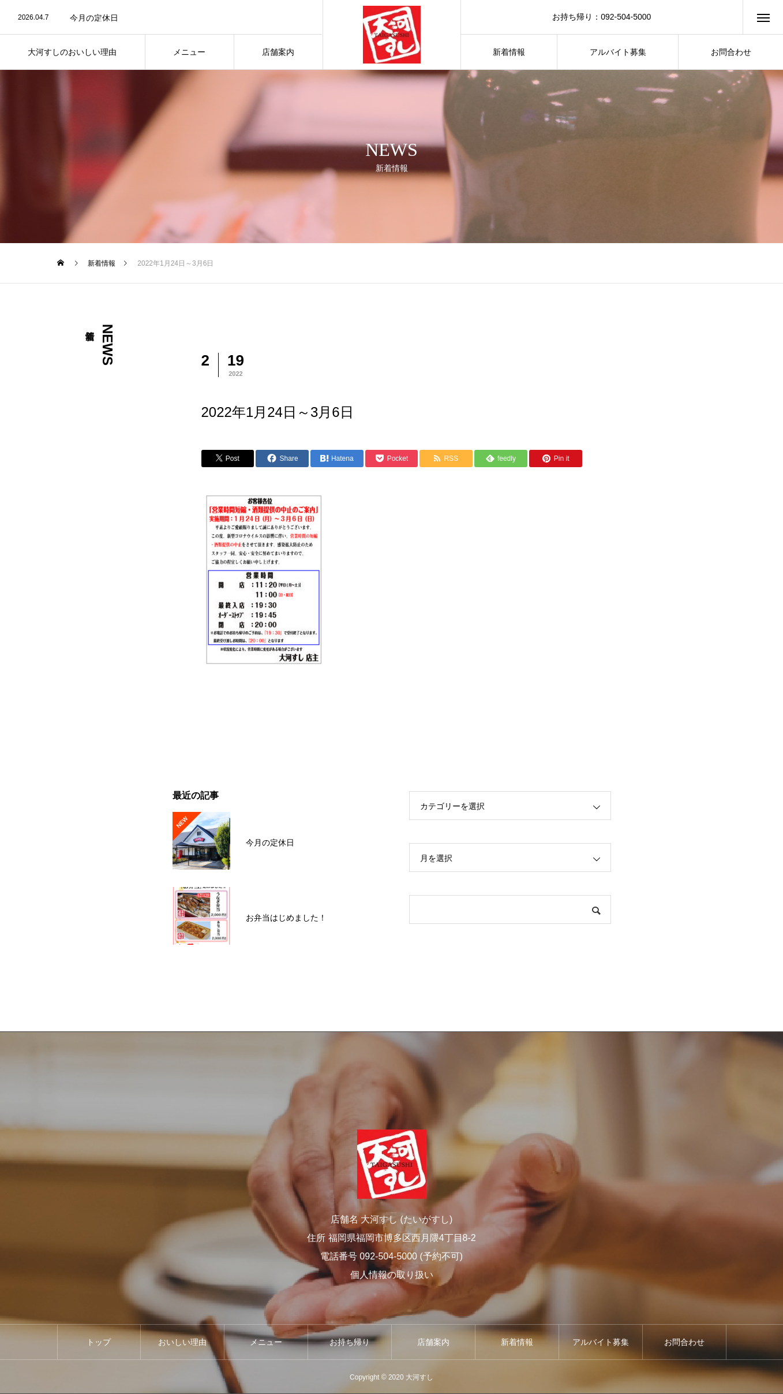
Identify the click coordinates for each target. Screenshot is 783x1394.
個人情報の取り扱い (391, 1275)
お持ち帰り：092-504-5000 (601, 16)
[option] (161, 18)
